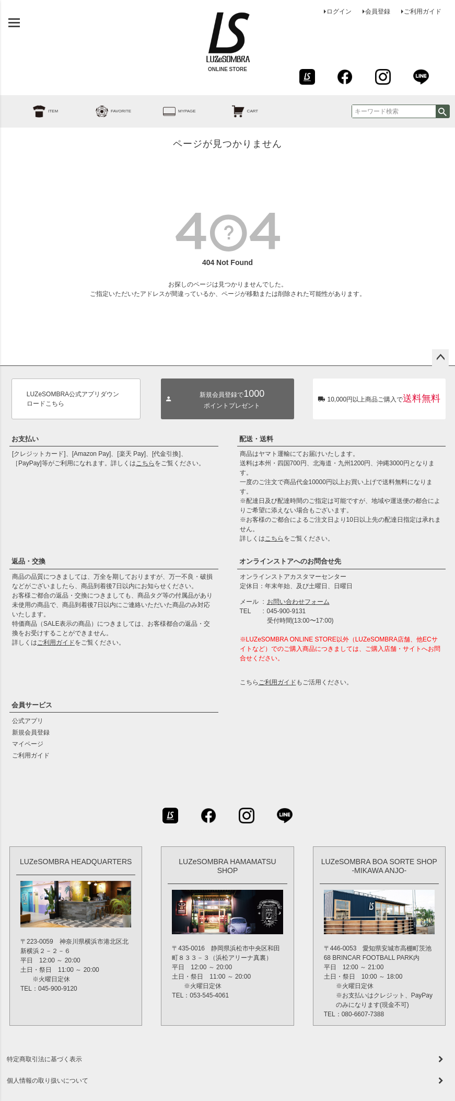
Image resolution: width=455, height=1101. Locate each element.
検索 (442, 111)
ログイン (339, 11)
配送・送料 (256, 439)
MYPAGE (167, 111)
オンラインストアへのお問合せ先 (290, 561)
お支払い (25, 439)
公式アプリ (27, 721)
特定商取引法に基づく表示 (44, 1059)
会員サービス (31, 705)
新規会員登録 (31, 732)
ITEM (33, 111)
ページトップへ (440, 357)
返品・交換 (28, 561)
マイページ (27, 744)
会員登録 (377, 11)
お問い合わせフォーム (298, 601)
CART (233, 111)
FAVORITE (101, 111)
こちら (145, 463)
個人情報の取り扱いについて (47, 1080)
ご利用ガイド (422, 11)
